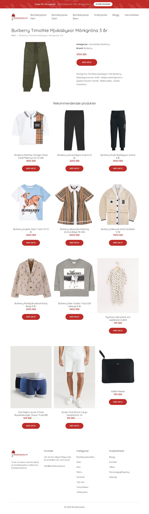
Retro (79, 474)
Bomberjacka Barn (86, 459)
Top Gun (80, 484)
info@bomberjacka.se (54, 468)
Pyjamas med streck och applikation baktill (118, 321)
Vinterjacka (100, 16)
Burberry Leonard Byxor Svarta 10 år (74, 159)
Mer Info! (87, 65)
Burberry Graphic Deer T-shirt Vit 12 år (31, 233)
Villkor (112, 469)
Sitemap (113, 479)
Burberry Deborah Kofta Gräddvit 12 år (118, 233)
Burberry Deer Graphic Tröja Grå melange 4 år (74, 307)
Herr (79, 469)
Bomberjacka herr (38, 18)
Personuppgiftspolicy (119, 474)
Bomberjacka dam (59, 18)
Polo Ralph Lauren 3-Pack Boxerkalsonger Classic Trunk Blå (31, 416)
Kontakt (113, 464)
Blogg (115, 16)
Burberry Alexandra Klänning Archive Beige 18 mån (74, 233)
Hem (13, 37)
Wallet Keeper (118, 393)
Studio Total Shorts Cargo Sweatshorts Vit (74, 416)
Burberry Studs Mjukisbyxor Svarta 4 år (118, 159)
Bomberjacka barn (81, 18)
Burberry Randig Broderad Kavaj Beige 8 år (31, 307)
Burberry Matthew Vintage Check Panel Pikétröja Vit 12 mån (31, 159)
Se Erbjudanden (103, 4)
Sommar (81, 479)
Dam (79, 464)
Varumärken (132, 16)
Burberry (105, 46)
